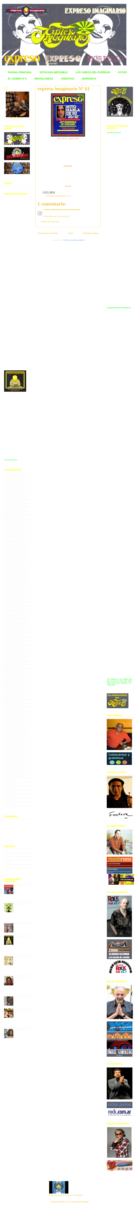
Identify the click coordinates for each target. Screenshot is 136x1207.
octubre (7, 859)
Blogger (86, 1202)
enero (6, 851)
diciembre (7, 855)
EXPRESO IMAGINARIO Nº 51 (15, 670)
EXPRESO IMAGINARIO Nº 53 (15, 678)
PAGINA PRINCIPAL (20, 72)
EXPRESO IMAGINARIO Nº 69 (15, 741)
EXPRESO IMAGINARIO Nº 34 (15, 603)
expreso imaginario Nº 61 (63, 88)
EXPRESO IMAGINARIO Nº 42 (15, 635)
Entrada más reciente (47, 233)
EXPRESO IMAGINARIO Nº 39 (15, 623)
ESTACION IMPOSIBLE (54, 72)
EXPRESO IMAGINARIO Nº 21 (15, 552)
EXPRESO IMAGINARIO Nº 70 (15, 745)
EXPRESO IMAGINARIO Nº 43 (15, 639)
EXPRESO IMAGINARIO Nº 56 (15, 690)
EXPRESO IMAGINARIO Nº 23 (15, 560)
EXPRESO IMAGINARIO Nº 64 (15, 721)
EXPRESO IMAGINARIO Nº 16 (15, 533)
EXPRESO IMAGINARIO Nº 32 (15, 596)
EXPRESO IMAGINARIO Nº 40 (15, 627)
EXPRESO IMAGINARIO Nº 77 (15, 772)
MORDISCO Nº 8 (10, 808)
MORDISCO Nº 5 (10, 796)
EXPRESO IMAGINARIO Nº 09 (15, 505)
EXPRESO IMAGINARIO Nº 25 (15, 568)
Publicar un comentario (50, 222)
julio (5, 870)
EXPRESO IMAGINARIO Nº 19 (15, 545)
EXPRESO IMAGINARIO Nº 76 (15, 768)
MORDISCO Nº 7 (10, 804)
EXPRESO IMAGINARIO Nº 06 (15, 494)
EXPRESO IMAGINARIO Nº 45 (15, 647)
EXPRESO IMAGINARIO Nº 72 (15, 753)
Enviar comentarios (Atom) (73, 240)
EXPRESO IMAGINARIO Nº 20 (15, 549)
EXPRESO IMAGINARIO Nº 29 (15, 584)
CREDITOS (67, 78)
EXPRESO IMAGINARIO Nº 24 (15, 564)
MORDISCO (89, 78)
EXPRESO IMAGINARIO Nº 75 (15, 764)
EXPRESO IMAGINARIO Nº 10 (15, 509)
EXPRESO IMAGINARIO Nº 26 (15, 572)
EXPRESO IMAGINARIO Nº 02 (15, 478)
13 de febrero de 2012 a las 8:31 (56, 216)
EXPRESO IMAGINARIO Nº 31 (15, 592)
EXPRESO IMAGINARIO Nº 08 (15, 501)
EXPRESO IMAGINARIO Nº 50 (15, 666)
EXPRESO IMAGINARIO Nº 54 (15, 682)
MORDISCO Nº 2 (10, 784)
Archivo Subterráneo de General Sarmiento (61, 210)
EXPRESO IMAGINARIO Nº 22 (15, 556)
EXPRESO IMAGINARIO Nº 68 (15, 737)
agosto (6, 866)
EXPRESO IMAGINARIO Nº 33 (15, 599)
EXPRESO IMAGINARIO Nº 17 (15, 537)
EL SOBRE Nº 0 (17, 78)
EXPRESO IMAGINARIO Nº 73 (15, 756)
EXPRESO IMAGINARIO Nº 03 (15, 482)
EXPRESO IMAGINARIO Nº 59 (15, 702)
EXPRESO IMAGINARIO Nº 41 (15, 631)
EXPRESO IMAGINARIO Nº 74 (15, 760)
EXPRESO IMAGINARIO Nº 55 (15, 686)
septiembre (8, 863)
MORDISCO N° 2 (21, 997)
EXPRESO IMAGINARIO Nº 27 (15, 576)
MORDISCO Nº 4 (10, 792)
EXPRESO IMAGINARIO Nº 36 (15, 611)
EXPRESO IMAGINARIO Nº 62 (15, 713)
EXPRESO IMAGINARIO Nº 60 (15, 706)
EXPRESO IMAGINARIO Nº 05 (15, 490)
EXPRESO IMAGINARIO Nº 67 (15, 733)
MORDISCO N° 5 (21, 1030)
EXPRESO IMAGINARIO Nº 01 (15, 474)
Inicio (70, 233)
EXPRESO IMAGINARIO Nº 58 (15, 698)
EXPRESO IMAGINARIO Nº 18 (15, 541)
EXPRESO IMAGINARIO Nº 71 (15, 749)
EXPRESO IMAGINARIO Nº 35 (15, 607)
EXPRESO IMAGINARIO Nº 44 (15, 643)
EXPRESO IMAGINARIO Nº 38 (15, 619)
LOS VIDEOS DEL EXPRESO (93, 72)
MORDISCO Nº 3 (10, 788)
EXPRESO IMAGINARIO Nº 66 (15, 729)
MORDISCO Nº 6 (10, 800)
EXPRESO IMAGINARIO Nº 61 (58, 196)
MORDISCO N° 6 (21, 924)
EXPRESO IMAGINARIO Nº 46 (15, 651)
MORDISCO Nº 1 (10, 780)
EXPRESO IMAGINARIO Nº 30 (15, 588)
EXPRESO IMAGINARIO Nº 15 (15, 529)
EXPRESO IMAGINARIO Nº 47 (15, 655)
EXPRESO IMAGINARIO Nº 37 (15, 615)
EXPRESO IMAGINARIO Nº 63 (15, 717)
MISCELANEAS (44, 78)
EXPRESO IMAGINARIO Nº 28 (15, 580)
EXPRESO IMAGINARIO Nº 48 (15, 658)
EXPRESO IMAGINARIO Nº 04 (15, 486)
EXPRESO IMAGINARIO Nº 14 (15, 525)
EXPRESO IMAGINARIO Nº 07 (15, 498)
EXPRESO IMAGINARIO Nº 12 (15, 517)
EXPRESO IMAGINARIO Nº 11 (15, 513)
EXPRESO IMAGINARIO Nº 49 (15, 662)
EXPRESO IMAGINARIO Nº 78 (15, 776)
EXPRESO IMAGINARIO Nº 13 (15, 521)
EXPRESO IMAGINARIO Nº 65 (15, 725)
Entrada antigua (91, 233)
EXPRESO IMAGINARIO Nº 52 (15, 674)
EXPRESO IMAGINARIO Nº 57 (15, 694)
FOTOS (122, 72)
